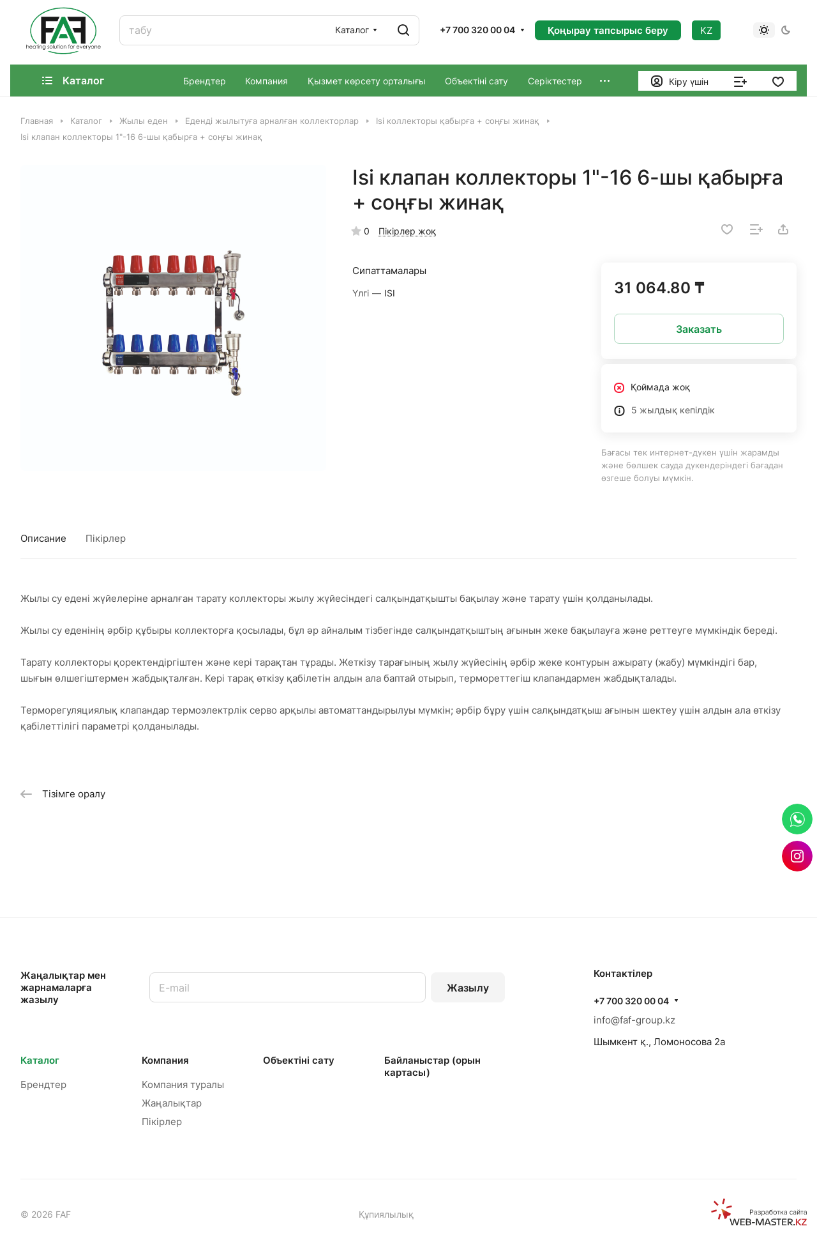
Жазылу (468, 987)
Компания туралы (183, 1084)
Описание (43, 538)
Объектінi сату (298, 1060)
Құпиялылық (386, 1214)
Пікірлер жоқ (407, 231)
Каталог (39, 1060)
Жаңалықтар (172, 1103)
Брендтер (43, 1084)
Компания (165, 1060)
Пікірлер (106, 538)
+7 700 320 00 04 (477, 29)
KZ (706, 30)
